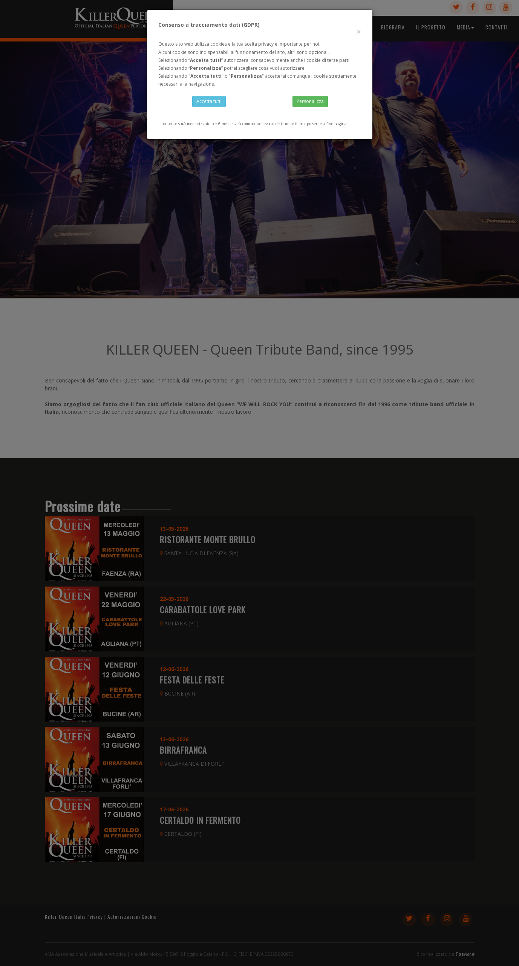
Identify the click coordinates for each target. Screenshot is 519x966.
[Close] (359, 34)
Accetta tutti (209, 102)
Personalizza (310, 102)
